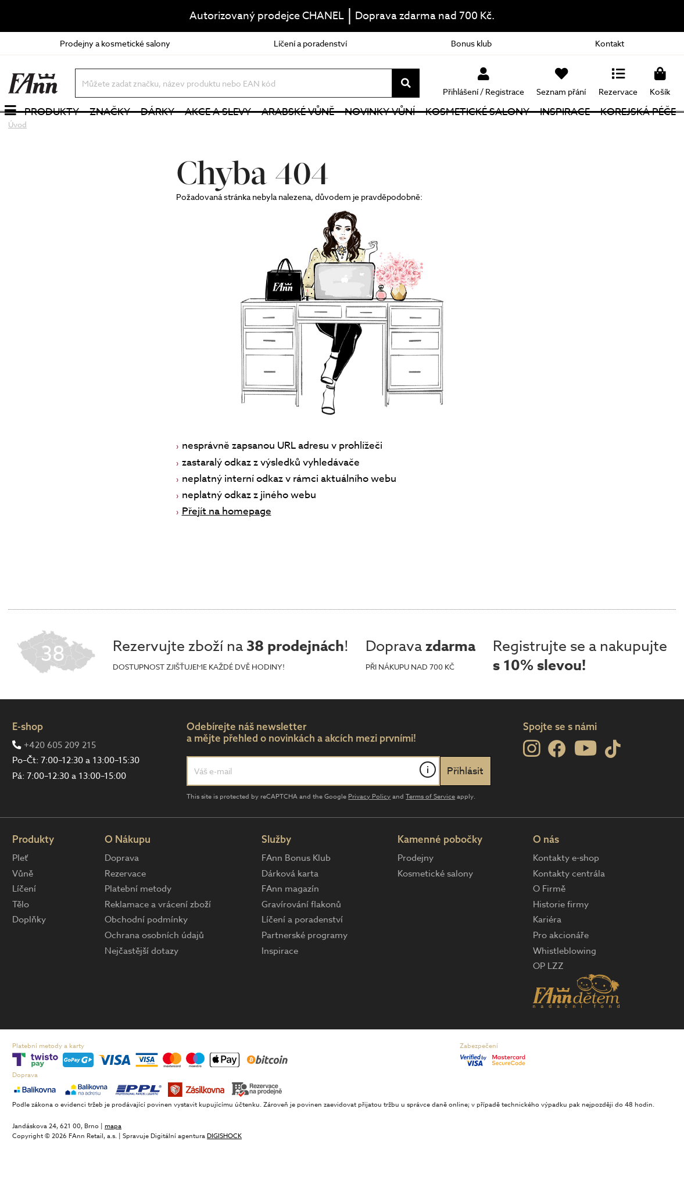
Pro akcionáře (561, 973)
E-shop (27, 764)
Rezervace (125, 910)
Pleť (20, 895)
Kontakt (609, 43)
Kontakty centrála (569, 910)
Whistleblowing (564, 988)
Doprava (122, 895)
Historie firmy (561, 941)
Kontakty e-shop (566, 895)
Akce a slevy (220, 130)
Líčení (24, 926)
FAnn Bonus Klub (296, 895)
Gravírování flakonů (301, 941)
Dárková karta (290, 910)
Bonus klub (471, 43)
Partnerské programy (305, 973)
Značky (112, 130)
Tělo (20, 941)
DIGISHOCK (224, 1173)
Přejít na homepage (226, 549)
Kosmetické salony (479, 130)
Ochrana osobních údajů (154, 973)
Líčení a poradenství (310, 43)
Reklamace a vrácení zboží (158, 941)
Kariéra (547, 957)
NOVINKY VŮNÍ (381, 130)
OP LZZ (548, 1003)
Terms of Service (430, 834)
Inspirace (565, 130)
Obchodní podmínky (146, 957)
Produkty (55, 130)
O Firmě (549, 926)
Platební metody (138, 926)
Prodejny (415, 895)
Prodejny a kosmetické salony (115, 43)
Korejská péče (638, 130)
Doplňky (29, 957)
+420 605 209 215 (60, 782)
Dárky (160, 130)
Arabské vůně (299, 130)
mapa (113, 1163)
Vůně (22, 910)
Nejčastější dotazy (141, 988)
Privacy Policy (369, 834)
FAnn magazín (290, 926)
